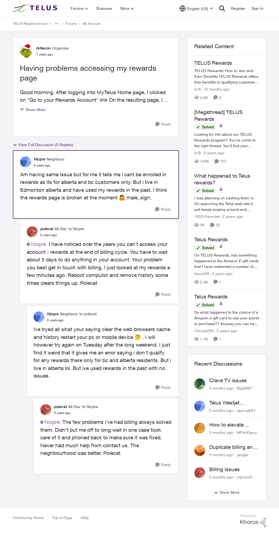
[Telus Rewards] (226, 260)
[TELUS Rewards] (226, 76)
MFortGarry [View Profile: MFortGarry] (247, 432)
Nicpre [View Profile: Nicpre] (39, 159)
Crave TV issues (228, 380)
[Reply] (163, 124)
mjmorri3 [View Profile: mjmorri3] (244, 476)
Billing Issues (224, 469)
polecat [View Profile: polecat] (46, 228)
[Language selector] (196, 8)
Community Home (28, 517)
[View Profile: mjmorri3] (199, 472)
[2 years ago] (232, 216)
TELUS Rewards (213, 63)
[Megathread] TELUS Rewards (218, 115)
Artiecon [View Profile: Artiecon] (43, 48)
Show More (33, 109)
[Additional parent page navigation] (56, 23)
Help (85, 517)
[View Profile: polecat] (32, 231)
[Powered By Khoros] (253, 521)
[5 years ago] (213, 153)
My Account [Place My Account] (91, 23)
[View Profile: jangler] (199, 450)
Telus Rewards (211, 239)
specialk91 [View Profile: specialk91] (246, 410)
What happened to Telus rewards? (222, 179)
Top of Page (62, 517)
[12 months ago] (216, 89)
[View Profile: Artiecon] (27, 51)
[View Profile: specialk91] (199, 406)
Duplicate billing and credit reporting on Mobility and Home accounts (232, 447)
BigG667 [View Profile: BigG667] (244, 388)
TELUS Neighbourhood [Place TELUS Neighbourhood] (30, 23)
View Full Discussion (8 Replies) (43, 144)
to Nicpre (76, 228)
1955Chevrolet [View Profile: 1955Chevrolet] (207, 216)
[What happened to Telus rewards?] (226, 203)
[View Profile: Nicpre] (25, 161)
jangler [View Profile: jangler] (243, 454)
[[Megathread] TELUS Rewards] (226, 140)
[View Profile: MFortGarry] (199, 428)
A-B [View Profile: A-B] (197, 89)
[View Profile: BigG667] (199, 383)
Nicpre (38, 244)
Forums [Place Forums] (71, 23)
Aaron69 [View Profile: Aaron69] (201, 273)
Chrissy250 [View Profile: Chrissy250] (204, 330)
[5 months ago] (221, 388)
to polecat (87, 313)
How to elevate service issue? (226, 425)
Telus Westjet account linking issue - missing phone (233, 403)
